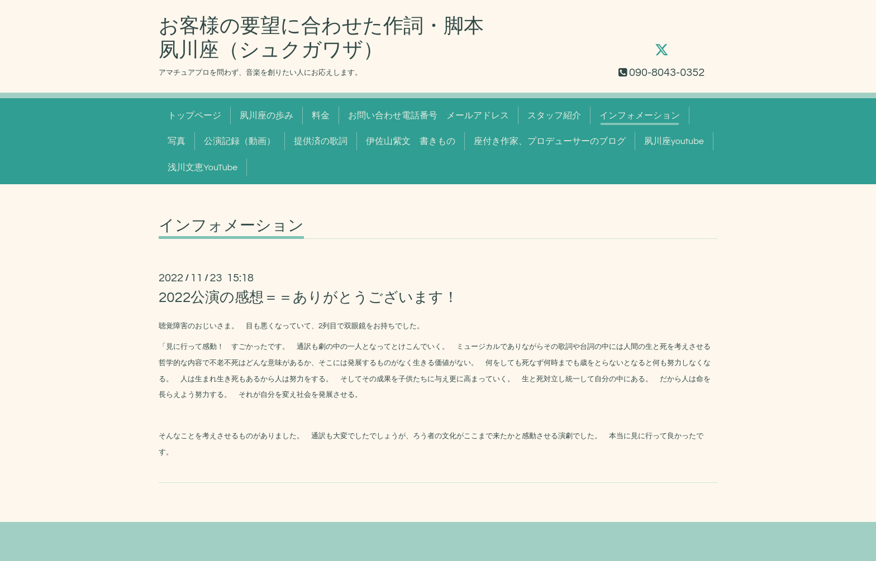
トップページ (194, 115)
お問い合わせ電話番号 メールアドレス (428, 115)
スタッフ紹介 (554, 115)
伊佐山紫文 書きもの (410, 141)
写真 (176, 141)
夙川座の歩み (266, 115)
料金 (321, 115)
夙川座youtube (674, 141)
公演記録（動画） (239, 141)
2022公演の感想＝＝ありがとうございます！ (308, 297)
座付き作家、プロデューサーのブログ (550, 141)
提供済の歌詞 (320, 141)
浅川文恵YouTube (202, 167)
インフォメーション (639, 115)
